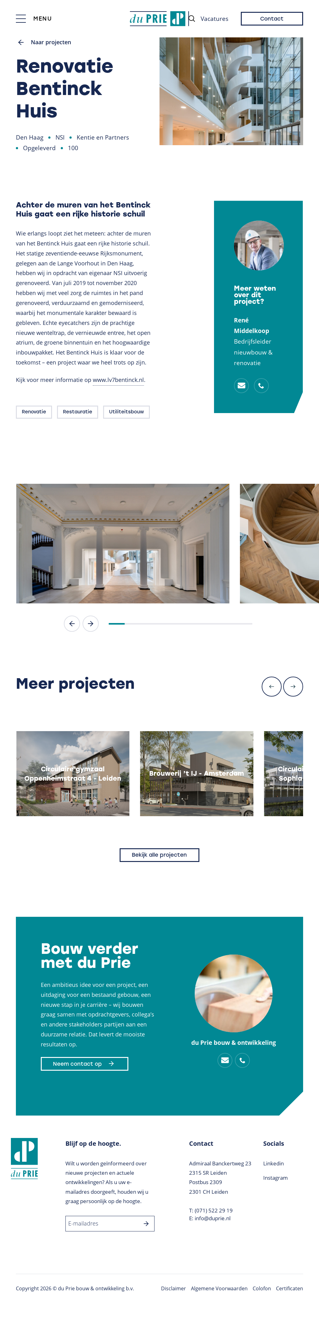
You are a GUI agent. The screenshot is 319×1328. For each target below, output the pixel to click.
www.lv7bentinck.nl (118, 380)
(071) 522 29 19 (214, 1210)
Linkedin (273, 1164)
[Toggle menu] (34, 18)
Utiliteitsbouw (126, 412)
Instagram (275, 1178)
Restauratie (77, 412)
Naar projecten (45, 43)
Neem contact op (84, 1064)
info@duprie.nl (213, 1218)
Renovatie (34, 412)
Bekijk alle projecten (159, 855)
